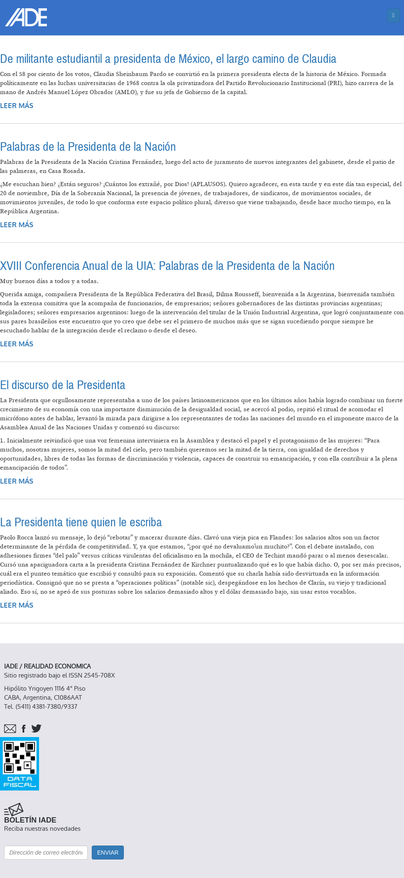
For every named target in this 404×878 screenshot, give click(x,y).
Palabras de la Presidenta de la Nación (88, 147)
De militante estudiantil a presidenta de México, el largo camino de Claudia (168, 59)
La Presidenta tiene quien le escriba (81, 522)
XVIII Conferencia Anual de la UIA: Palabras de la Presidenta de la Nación (167, 266)
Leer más (16, 106)
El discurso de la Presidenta (62, 385)
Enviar (107, 852)
